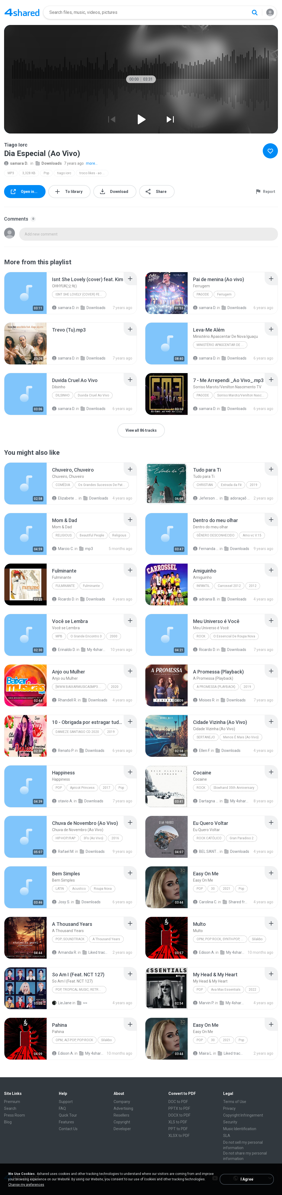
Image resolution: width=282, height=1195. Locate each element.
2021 (226, 889)
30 (213, 889)
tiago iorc (64, 173)
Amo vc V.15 (252, 535)
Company (122, 1101)
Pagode (203, 294)
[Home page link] (22, 12)
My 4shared (94, 649)
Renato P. (63, 750)
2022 (252, 989)
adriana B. (204, 599)
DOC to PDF (178, 1101)
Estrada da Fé (231, 485)
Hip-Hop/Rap (65, 838)
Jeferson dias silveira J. (206, 498)
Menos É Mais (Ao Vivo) (241, 737)
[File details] (25, 293)
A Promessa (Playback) (216, 687)
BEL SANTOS (206, 851)
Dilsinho (63, 395)
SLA (226, 1135)
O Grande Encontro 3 (86, 636)
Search (10, 1108)
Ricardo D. (63, 599)
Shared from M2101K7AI (235, 902)
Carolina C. (205, 902)
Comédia (63, 485)
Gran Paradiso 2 (242, 838)
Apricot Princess (82, 788)
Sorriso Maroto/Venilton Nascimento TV (242, 395)
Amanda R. (64, 952)
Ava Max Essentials (226, 989)
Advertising (123, 1108)
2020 (114, 687)
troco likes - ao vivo (93, 173)
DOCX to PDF (179, 1115)
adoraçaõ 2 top (237, 498)
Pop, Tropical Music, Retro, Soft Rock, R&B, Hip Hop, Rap (81, 989)
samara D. (16, 163)
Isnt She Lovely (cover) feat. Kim (81, 294)
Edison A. (204, 952)
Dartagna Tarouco (206, 801)
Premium (12, 1101)
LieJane (62, 1003)
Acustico (79, 889)
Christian (205, 485)
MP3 (11, 173)
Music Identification (239, 1129)
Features (66, 1122)
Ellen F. (201, 750)
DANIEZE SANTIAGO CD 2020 (77, 732)
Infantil (203, 586)
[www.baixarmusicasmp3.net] (80, 687)
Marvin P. (203, 1003)
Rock (201, 636)
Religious (64, 535)
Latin (60, 889)
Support (66, 1101)
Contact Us (68, 1129)
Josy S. (61, 902)
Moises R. (204, 700)
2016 (115, 838)
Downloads (49, 163)
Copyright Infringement (243, 1115)
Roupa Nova (103, 889)
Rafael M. (63, 851)
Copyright (122, 1122)
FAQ (62, 1108)
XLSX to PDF (179, 1135)
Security (230, 1122)
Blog (8, 1122)
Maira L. (202, 1053)
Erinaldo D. (64, 649)
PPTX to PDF (179, 1108)
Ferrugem (224, 294)
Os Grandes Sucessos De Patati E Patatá (103, 485)
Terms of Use (234, 1101)
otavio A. (62, 801)
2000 (113, 636)
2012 (253, 586)
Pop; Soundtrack (70, 939)
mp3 (86, 548)
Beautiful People (92, 535)
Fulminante (65, 586)
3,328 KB (29, 173)
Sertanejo (206, 737)
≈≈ (82, 1003)
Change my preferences (26, 1185)
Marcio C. (63, 548)
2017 (106, 788)
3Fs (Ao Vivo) (93, 838)
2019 (253, 485)
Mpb (59, 636)
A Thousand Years (106, 939)
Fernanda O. (206, 548)
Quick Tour (68, 1115)
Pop (46, 173)
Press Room (14, 1115)
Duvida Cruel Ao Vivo (93, 395)
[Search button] (254, 12)
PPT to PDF (178, 1129)
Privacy (229, 1108)
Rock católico (209, 838)
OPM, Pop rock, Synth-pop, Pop (222, 939)
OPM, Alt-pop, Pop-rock (74, 1040)
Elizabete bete (65, 498)
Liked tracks (95, 952)
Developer (122, 1129)
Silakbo (257, 939)
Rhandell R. (64, 700)
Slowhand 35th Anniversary (233, 788)
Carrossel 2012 (229, 586)
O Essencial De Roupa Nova (234, 636)
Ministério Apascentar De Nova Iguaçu (222, 345)
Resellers (121, 1115)
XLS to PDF (177, 1122)
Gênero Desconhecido (216, 535)
